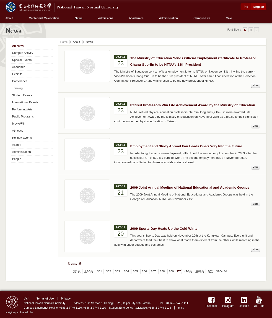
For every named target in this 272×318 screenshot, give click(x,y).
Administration (168, 18)
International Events (25, 102)
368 (162, 271)
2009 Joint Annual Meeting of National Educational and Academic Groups (189, 187)
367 (153, 271)
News (79, 18)
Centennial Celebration (44, 18)
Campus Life (202, 18)
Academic (18, 67)
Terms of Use (45, 298)
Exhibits (17, 74)
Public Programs (23, 116)
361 (99, 271)
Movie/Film (19, 123)
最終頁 (199, 271)
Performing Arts (22, 109)
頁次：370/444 (217, 271)
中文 (246, 6)
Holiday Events (22, 137)
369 (171, 271)
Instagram (228, 302)
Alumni (16, 144)
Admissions (105, 18)
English (258, 6)
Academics (136, 18)
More (255, 85)
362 (108, 271)
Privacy (66, 298)
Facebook (211, 302)
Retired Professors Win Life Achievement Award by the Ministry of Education (192, 105)
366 (144, 271)
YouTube (259, 302)
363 (117, 271)
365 (135, 271)
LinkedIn (244, 302)
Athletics (17, 130)
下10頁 (187, 271)
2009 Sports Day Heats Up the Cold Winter (164, 228)
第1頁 (77, 271)
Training (17, 88)
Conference (19, 81)
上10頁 (88, 271)
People (16, 159)
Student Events (22, 95)
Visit (26, 298)
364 (126, 271)
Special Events (22, 60)
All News (18, 45)
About (9, 18)
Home (64, 42)
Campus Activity (22, 53)
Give (229, 18)
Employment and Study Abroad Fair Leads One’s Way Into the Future (186, 146)
